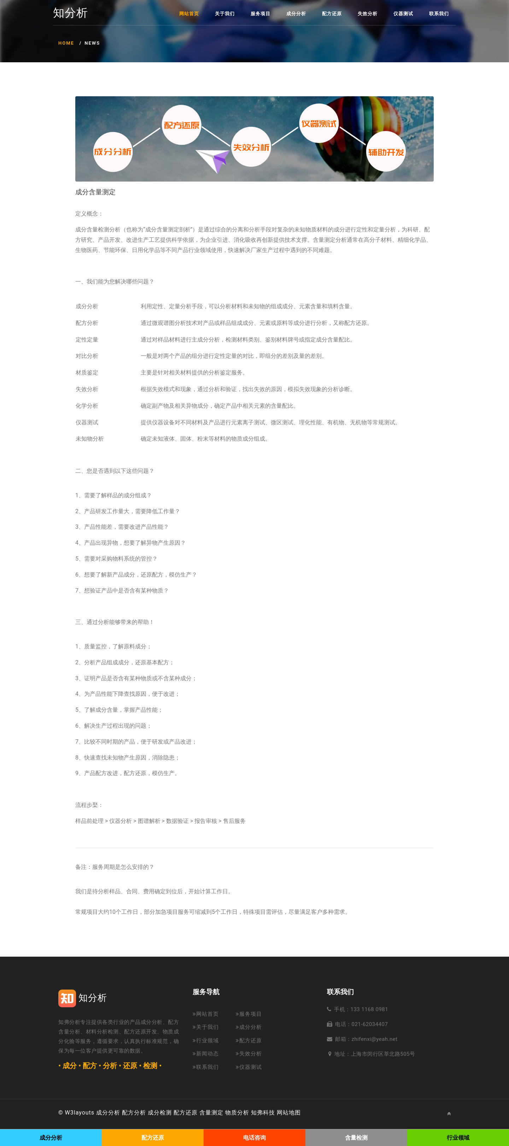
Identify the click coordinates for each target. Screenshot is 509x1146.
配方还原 (332, 13)
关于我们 (225, 13)
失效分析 (368, 13)
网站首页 (189, 13)
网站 (283, 1112)
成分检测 (160, 1112)
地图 (295, 1112)
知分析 (70, 13)
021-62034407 (370, 1024)
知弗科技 (263, 1112)
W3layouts (80, 1112)
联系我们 (439, 13)
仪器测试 (403, 13)
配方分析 (134, 1112)
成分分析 (296, 13)
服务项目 (260, 13)
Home (66, 43)
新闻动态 (206, 1053)
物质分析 (237, 1112)
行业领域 (206, 1040)
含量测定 (211, 1112)
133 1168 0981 (369, 1009)
